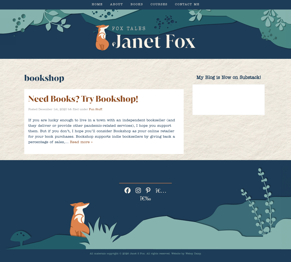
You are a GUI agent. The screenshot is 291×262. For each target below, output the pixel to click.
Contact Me (187, 4)
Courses (159, 4)
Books (137, 4)
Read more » (81, 142)
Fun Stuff (95, 109)
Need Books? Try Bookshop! (83, 98)
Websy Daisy (193, 254)
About (116, 4)
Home (97, 4)
